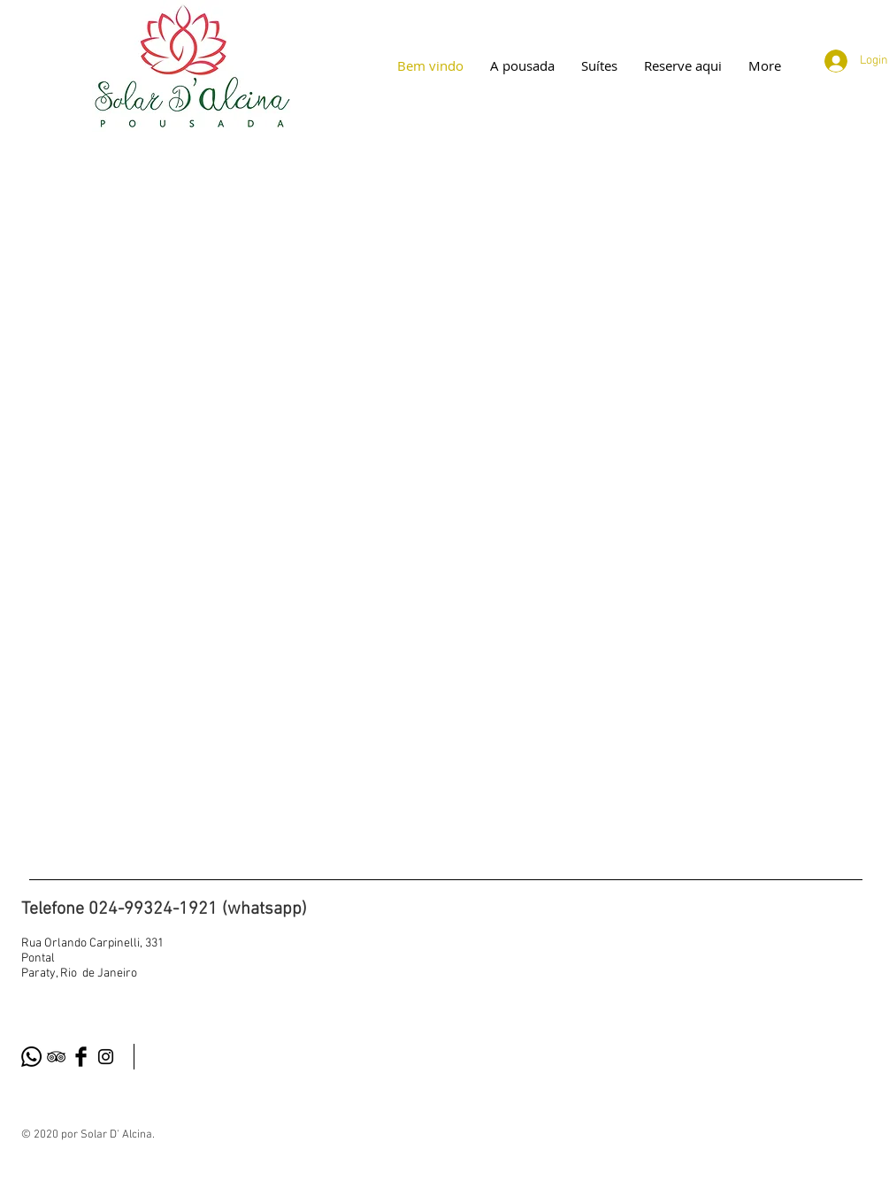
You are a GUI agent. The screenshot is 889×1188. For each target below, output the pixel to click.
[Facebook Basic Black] (81, 1056)
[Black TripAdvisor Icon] (56, 1056)
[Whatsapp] (31, 1056)
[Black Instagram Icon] (106, 1056)
